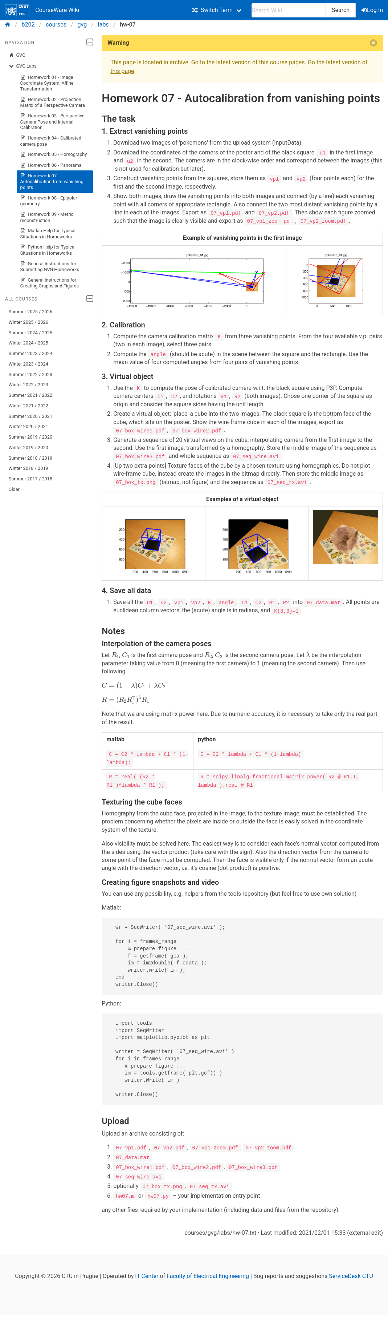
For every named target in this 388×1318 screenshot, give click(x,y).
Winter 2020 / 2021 (28, 426)
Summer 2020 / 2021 (31, 416)
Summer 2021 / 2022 (31, 395)
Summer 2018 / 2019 (31, 458)
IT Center (146, 1274)
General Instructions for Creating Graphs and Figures (49, 283)
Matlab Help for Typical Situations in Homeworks (47, 233)
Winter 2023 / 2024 (28, 364)
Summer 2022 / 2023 (31, 374)
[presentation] (115, 653)
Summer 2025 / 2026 (31, 311)
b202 (28, 24)
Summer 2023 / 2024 (31, 353)
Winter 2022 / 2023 (28, 384)
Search (341, 10)
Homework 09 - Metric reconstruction (47, 217)
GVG (17, 55)
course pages (287, 62)
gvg (82, 24)
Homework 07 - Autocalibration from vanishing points (51, 181)
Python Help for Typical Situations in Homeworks (48, 249)
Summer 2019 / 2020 (31, 437)
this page (122, 71)
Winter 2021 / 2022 (28, 405)
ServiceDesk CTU (351, 1274)
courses (56, 24)
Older (14, 489)
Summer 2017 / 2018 (31, 478)
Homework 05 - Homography (53, 154)
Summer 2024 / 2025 (31, 332)
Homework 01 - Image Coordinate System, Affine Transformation (47, 83)
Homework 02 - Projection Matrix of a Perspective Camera (52, 102)
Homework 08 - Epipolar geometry (48, 200)
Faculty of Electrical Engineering (208, 1274)
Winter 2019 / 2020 (28, 447)
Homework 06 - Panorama (51, 165)
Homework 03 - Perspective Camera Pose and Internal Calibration (52, 121)
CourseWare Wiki (42, 10)
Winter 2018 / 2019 (28, 468)
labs (103, 24)
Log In (373, 10)
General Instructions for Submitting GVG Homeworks (49, 266)
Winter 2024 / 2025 (28, 343)
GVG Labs (23, 66)
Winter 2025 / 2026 (28, 322)
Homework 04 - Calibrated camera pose (50, 140)
